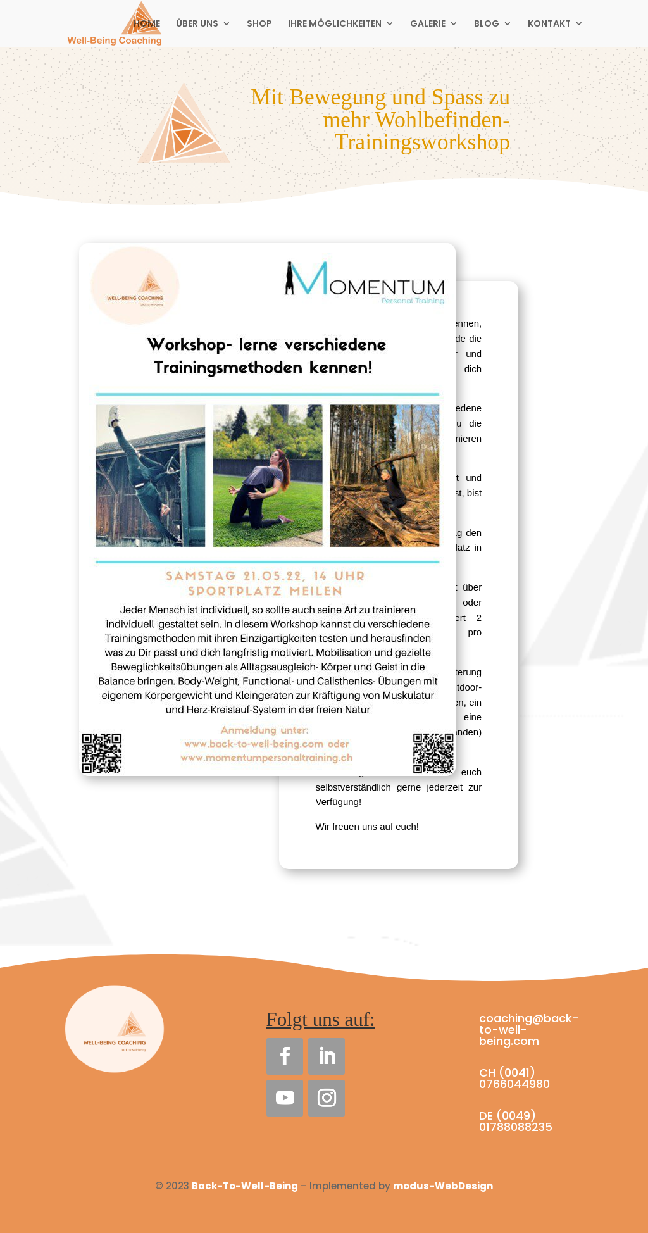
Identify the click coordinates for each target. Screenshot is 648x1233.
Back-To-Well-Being (245, 1185)
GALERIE (428, 24)
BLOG (486, 24)
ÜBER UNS (197, 24)
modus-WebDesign (443, 1185)
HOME (147, 24)
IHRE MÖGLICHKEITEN (335, 24)
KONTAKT (549, 24)
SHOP (259, 24)
